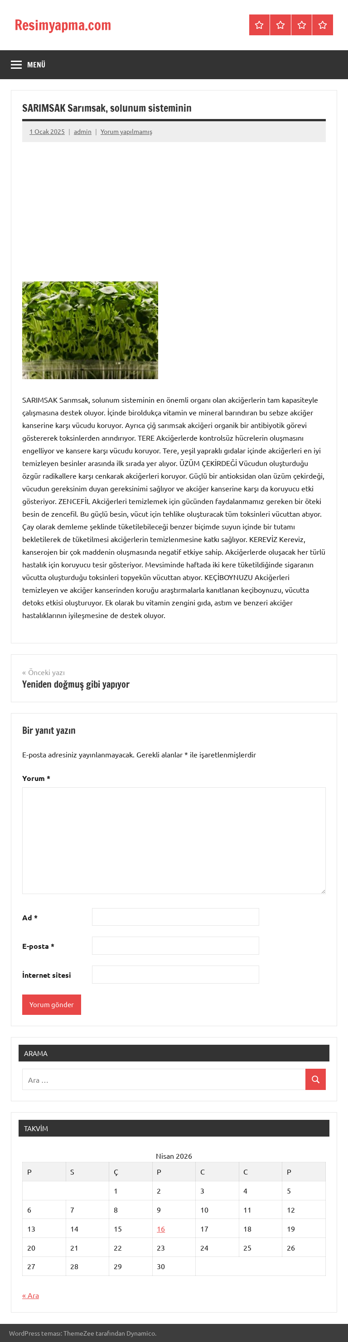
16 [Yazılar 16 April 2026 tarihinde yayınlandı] (161, 1228)
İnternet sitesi (46, 975)
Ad (30, 917)
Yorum (36, 778)
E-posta (38, 946)
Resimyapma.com (65, 24)
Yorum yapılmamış (126, 131)
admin (83, 131)
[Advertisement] (174, 211)
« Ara (30, 1294)
